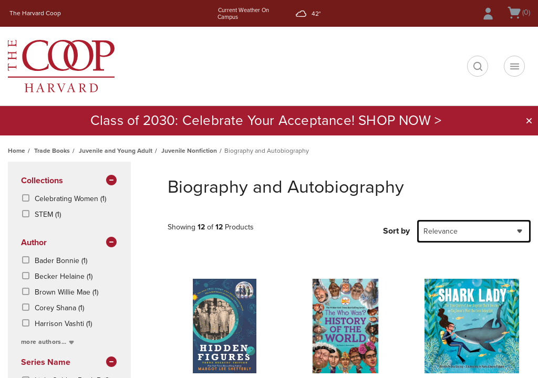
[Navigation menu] (514, 66)
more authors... (48, 341)
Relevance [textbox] (440, 231)
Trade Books (52, 150)
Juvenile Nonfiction (189, 150)
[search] (477, 66)
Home (16, 150)
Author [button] (69, 243)
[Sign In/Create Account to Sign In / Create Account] (488, 14)
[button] (529, 121)
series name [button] (69, 362)
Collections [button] (69, 181)
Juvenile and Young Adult (115, 150)
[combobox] (474, 231)
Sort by (396, 231)
